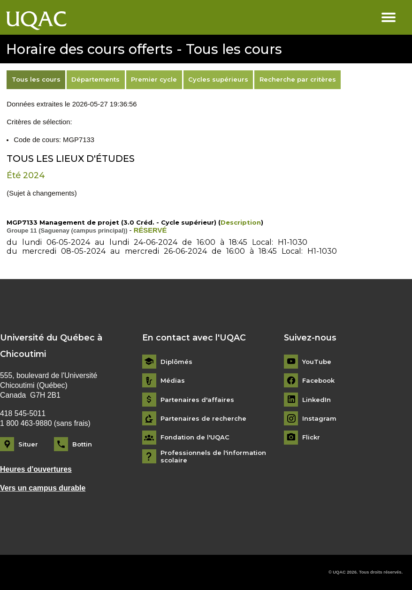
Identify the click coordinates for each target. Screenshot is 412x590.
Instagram (319, 418)
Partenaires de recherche (203, 418)
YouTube (316, 361)
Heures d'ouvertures (36, 469)
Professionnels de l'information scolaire (213, 456)
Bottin (82, 444)
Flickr (311, 437)
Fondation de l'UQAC (194, 437)
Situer (28, 444)
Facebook (318, 380)
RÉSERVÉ (150, 230)
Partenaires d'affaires (197, 399)
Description (241, 222)
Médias (172, 380)
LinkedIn (316, 399)
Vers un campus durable (42, 488)
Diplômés (176, 361)
